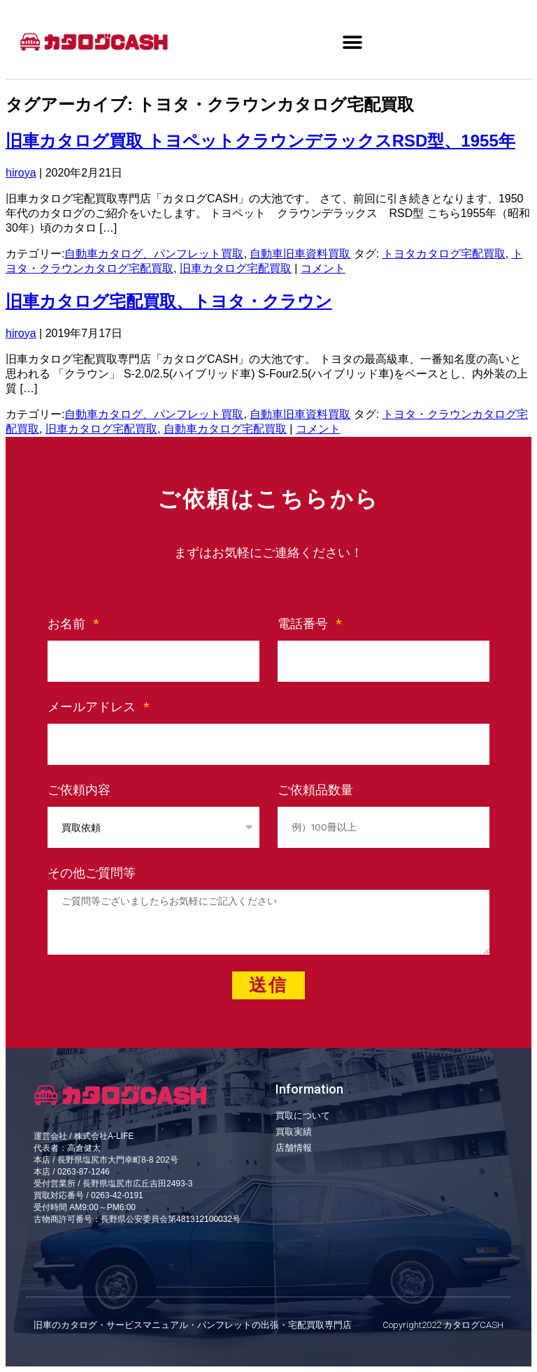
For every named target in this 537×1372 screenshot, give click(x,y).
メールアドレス (94, 706)
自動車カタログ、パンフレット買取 (153, 254)
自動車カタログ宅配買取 (225, 429)
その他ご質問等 (92, 872)
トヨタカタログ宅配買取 (444, 254)
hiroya (21, 173)
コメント (323, 268)
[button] (352, 42)
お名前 (69, 623)
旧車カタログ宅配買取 (236, 268)
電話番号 (305, 623)
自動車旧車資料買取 (300, 254)
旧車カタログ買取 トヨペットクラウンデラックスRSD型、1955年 (260, 140)
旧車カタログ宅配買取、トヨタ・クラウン (169, 301)
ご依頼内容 (79, 789)
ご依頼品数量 (315, 789)
